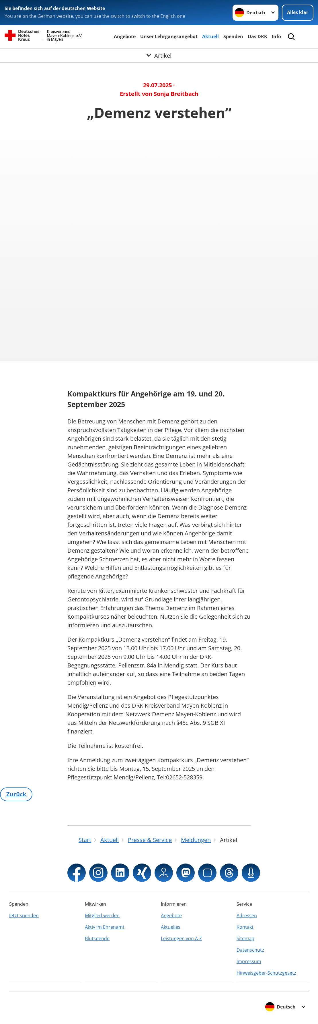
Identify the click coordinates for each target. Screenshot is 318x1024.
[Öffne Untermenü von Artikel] (159, 55)
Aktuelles (170, 927)
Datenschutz (250, 950)
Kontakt (245, 927)
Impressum (249, 961)
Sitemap (245, 938)
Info (276, 36)
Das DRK (257, 36)
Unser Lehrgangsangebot (169, 36)
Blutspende (97, 938)
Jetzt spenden (24, 915)
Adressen (247, 915)
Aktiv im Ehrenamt (104, 927)
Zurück (16, 794)
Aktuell (210, 36)
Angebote (125, 36)
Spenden (233, 36)
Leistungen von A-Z (181, 938)
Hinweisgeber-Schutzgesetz (266, 973)
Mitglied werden (102, 915)
